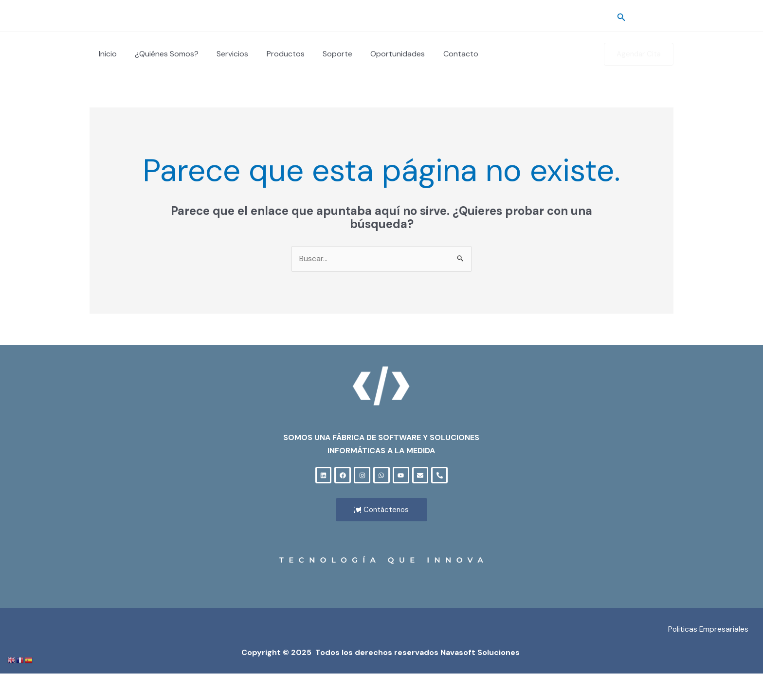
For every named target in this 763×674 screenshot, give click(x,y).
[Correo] (654, 16)
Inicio (106, 54)
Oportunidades (383, 54)
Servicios (226, 54)
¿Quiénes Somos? (163, 54)
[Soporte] (669, 16)
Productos (276, 54)
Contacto (443, 54)
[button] (621, 16)
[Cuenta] (640, 16)
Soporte (326, 54)
